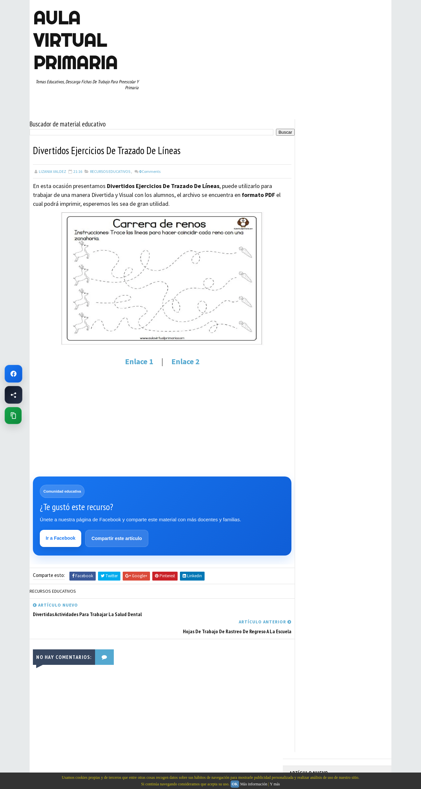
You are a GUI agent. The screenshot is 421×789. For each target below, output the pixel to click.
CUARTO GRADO (354, 289)
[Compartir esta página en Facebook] (13, 395)
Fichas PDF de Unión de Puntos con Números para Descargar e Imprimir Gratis (330, 155)
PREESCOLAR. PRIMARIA (313, 335)
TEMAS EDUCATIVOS (360, 381)
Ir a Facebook (61, 536)
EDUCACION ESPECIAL (311, 312)
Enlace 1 (134, 359)
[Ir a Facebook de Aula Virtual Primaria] (13, 374)
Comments (150, 169)
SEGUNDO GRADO (307, 370)
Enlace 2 (179, 359)
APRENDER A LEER (339, 278)
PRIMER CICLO (353, 335)
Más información (253, 784)
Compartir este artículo (117, 537)
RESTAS (348, 358)
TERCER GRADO (306, 393)
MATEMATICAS (358, 324)
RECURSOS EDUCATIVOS (110, 169)
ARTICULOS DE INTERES (313, 289)
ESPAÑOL (345, 312)
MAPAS (332, 324)
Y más (275, 784)
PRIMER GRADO (305, 347)
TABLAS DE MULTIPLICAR (313, 381)
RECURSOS (370, 347)
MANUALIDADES (306, 324)
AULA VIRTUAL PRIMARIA (75, 40)
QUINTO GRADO (340, 347)
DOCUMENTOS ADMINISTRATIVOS (321, 301)
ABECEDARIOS (304, 278)
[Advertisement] (156, 419)
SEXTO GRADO (342, 370)
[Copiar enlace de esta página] (13, 415)
